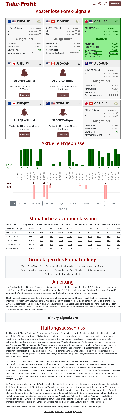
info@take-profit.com (54, 411)
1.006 (69, 232)
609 (51, 232)
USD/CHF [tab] (36, 203)
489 (118, 240)
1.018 (98, 240)
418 (80, 236)
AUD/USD (101, 63)
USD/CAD (62, 63)
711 (70, 240)
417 (51, 240)
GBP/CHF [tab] (63, 209)
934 (41, 232)
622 (41, 240)
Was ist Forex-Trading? (31, 266)
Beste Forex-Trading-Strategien (60, 266)
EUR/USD (23, 21)
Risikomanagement (96, 270)
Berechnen (113, 53)
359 (118, 232)
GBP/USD (100, 21)
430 (61, 236)
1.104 (69, 236)
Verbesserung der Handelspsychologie (63, 274)
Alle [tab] (13, 203)
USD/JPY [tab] (60, 203)
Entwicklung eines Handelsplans (35, 270)
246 (90, 248)
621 (90, 232)
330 (51, 248)
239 (90, 244)
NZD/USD (62, 103)
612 (61, 240)
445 (41, 236)
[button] (94, 3)
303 (51, 244)
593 (108, 236)
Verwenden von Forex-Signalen (69, 270)
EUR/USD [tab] (23, 203)
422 (41, 248)
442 (98, 236)
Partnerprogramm (73, 411)
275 (80, 244)
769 (70, 248)
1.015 (60, 232)
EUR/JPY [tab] (98, 203)
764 (80, 232)
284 (51, 236)
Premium (114, 3)
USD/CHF (62, 21)
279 (118, 244)
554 (108, 240)
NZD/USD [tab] (110, 203)
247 (80, 248)
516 (108, 244)
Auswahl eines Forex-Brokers (92, 266)
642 (98, 248)
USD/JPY (23, 63)
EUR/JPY (23, 103)
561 (98, 232)
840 (70, 244)
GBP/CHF (100, 103)
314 (80, 240)
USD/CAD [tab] (73, 203)
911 (108, 232)
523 (98, 244)
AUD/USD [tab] (85, 203)
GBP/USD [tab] (48, 203)
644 (90, 236)
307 (118, 236)
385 (118, 248)
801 (61, 248)
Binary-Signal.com (63, 317)
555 (90, 240)
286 (41, 244)
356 (108, 248)
